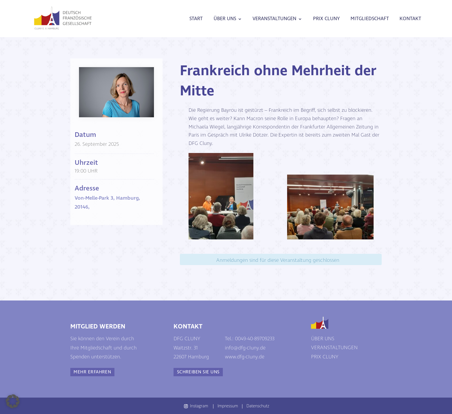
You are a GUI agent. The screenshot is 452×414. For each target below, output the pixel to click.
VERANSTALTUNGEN (274, 19)
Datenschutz (257, 406)
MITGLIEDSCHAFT (370, 19)
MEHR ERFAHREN (92, 372)
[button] (12, 401)
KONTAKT (410, 19)
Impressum (228, 406)
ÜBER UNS (225, 19)
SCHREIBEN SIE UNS (198, 372)
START (196, 19)
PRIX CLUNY (326, 19)
